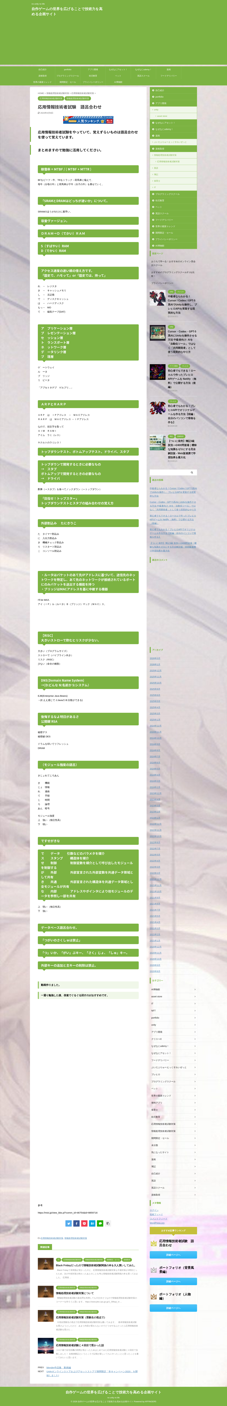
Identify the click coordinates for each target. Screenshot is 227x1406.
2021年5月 (155, 916)
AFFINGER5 (150, 1401)
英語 (156, 168)
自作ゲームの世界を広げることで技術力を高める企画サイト (114, 1392)
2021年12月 (156, 879)
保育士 (157, 181)
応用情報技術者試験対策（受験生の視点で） (81, 1317)
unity (156, 109)
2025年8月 (155, 689)
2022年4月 (155, 861)
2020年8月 (155, 971)
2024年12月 (156, 726)
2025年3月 (155, 713)
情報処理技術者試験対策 (75, 1238)
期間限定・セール (68, 82)
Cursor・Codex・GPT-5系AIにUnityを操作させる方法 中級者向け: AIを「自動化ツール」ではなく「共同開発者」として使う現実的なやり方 (173, 506)
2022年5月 (155, 854)
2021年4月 (155, 922)
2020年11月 (156, 953)
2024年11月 (156, 732)
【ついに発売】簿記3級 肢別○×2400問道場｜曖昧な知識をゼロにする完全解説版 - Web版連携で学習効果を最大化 (182, 449)
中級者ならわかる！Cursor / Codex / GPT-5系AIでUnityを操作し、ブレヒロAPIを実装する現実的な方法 (182, 304)
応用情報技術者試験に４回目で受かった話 (80, 1345)
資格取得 (42, 76)
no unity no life (113, 1398)
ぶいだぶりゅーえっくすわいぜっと (170, 142)
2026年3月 (155, 658)
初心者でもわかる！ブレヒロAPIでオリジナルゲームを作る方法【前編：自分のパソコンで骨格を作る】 (182, 414)
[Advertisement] (113, 43)
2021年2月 (155, 934)
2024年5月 (155, 769)
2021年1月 (155, 940)
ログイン (154, 1210)
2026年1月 (155, 664)
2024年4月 (155, 775)
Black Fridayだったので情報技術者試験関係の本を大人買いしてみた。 (96, 1265)
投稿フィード (156, 1214)
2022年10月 (156, 836)
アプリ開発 (93, 69)
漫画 (169, 69)
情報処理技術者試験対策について (75, 1293)
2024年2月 (155, 787)
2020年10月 (156, 959)
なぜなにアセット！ (118, 69)
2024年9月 (155, 744)
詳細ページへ (173, 1255)
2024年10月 (156, 738)
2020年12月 (156, 947)
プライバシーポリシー (93, 82)
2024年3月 (155, 781)
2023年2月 (155, 811)
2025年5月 (155, 701)
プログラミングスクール (67, 76)
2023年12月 (156, 793)
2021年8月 (155, 904)
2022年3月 (155, 867)
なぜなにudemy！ (143, 69)
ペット (118, 76)
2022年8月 (155, 842)
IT (155, 187)
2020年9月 (155, 965)
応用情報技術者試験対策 (52, 1238)
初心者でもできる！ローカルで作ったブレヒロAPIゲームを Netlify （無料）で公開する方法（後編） (182, 378)
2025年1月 (155, 719)
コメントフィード (158, 1218)
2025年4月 (155, 707)
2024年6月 (155, 762)
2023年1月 (155, 818)
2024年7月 (155, 756)
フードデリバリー (168, 76)
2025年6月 (155, 695)
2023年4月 (155, 799)
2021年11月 (156, 885)
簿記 (156, 174)
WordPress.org (157, 1223)
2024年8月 (155, 750)
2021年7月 (155, 910)
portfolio (67, 69)
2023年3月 (155, 805)
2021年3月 (155, 928)
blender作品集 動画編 (59, 1367)
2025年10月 (156, 683)
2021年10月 (156, 891)
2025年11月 (156, 676)
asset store (162, 116)
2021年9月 (155, 897)
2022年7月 (155, 848)
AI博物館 (118, 82)
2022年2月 (155, 873)
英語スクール (143, 76)
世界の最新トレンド (42, 82)
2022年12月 (156, 824)
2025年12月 (156, 670)
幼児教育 (93, 76)
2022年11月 (156, 830)
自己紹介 (42, 69)
